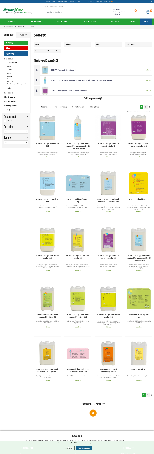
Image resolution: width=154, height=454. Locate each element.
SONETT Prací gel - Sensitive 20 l (47, 194)
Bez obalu (115, 22)
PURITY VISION (12, 63)
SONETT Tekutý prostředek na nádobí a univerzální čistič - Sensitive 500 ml (81, 80)
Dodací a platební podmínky (26, 420)
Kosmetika (12, 22)
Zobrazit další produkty (93, 370)
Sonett (9, 70)
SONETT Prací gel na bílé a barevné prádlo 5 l (108, 242)
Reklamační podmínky (26, 423)
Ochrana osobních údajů (26, 430)
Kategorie (9, 35)
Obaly (9, 66)
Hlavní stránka (7, 27)
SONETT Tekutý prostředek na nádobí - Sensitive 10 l (108, 194)
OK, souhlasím (84, 448)
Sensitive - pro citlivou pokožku (17, 84)
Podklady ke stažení (78, 430)
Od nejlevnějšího (78, 107)
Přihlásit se (116, 14)
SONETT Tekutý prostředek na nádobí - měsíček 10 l (47, 341)
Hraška (9, 88)
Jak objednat (53, 6)
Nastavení (68, 448)
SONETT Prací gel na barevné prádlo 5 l (77, 242)
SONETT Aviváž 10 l (138, 340)
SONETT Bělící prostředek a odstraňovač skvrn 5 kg (78, 341)
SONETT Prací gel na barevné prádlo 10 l (108, 293)
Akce (8, 48)
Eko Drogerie (35, 22)
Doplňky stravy (90, 22)
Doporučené (46, 107)
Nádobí (9, 76)
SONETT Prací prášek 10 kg (139, 193)
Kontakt (61, 6)
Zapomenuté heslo (78, 423)
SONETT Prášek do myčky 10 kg (138, 293)
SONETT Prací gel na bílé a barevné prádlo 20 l (138, 144)
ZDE (112, 1)
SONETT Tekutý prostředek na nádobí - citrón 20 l (78, 293)
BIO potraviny (62, 22)
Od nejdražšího (95, 107)
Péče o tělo (10, 81)
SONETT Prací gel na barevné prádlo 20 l (47, 242)
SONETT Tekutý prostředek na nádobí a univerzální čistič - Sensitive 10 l (139, 243)
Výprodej (10, 53)
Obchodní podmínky (27, 427)
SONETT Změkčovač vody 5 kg (78, 194)
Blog (146, 22)
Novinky (9, 43)
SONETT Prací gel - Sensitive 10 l (64, 70)
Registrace (78, 427)
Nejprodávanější (61, 107)
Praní (9, 74)
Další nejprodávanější (93, 98)
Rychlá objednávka (119, 12)
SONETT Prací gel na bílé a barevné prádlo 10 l (69, 91)
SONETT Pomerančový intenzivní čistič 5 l (108, 341)
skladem (10, 121)
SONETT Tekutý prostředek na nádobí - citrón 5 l (47, 293)
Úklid (8, 79)
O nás (46, 6)
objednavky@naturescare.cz (131, 425)
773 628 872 (130, 420)
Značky (132, 22)
